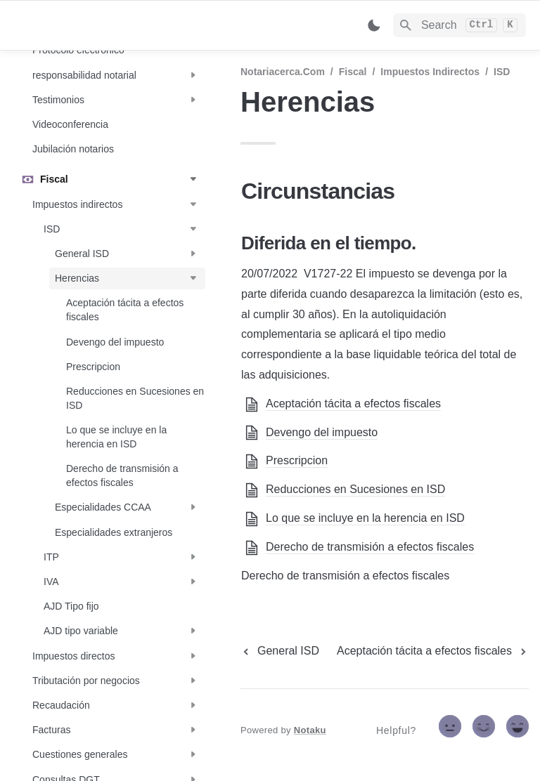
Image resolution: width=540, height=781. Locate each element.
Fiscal (353, 71)
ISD (502, 71)
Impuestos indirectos (430, 71)
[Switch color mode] (374, 25)
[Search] (459, 25)
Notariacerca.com (282, 71)
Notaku (310, 730)
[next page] (433, 651)
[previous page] (279, 651)
